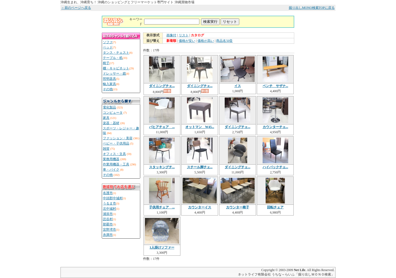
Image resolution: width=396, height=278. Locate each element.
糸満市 (108, 235)
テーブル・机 (113, 58)
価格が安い (187, 41)
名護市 (108, 193)
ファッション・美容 (118, 138)
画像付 (171, 35)
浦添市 (108, 214)
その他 (108, 89)
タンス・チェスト (116, 52)
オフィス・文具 (114, 154)
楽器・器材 (111, 123)
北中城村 (109, 209)
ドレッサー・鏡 (114, 73)
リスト (184, 35)
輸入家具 (109, 84)
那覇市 (108, 224)
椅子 (106, 63)
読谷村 (108, 219)
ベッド (108, 47)
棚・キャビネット (116, 68)
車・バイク (111, 169)
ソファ (108, 42)
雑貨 (106, 149)
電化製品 (109, 107)
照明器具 (109, 79)
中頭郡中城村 (113, 198)
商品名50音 (224, 41)
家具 (106, 118)
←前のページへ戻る (76, 8)
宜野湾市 (109, 229)
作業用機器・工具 (116, 164)
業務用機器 (111, 159)
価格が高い (205, 41)
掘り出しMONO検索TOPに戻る (312, 8)
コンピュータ (113, 113)
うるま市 (109, 203)
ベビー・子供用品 (116, 143)
